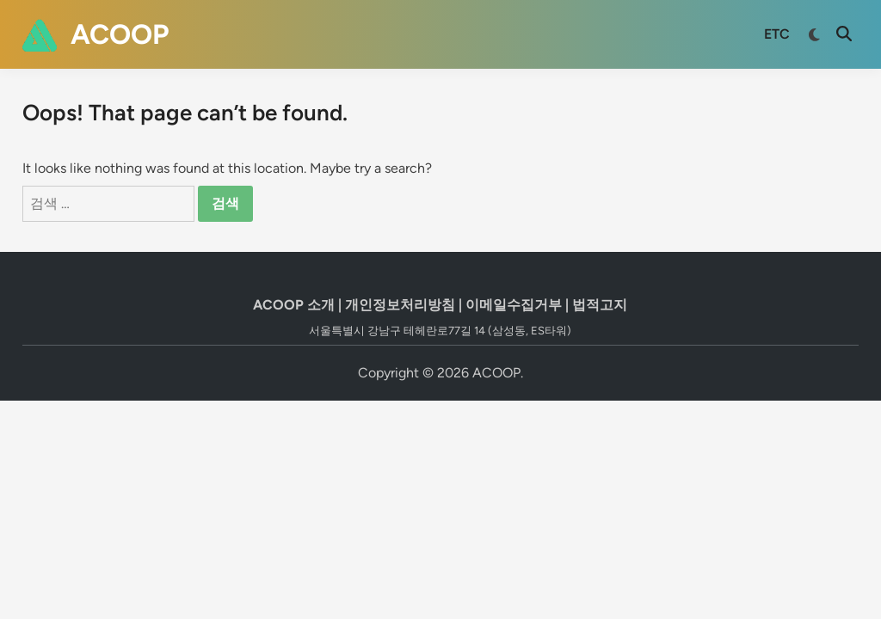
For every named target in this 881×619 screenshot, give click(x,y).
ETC (777, 34)
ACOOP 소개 (294, 305)
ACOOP (120, 34)
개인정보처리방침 (400, 305)
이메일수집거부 (513, 305)
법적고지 (599, 305)
